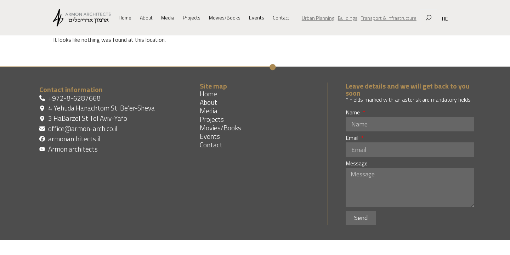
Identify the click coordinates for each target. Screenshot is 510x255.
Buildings (347, 18)
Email (353, 138)
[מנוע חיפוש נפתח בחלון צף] (428, 17)
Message (357, 164)
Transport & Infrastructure (388, 18)
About (146, 17)
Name (353, 113)
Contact (281, 17)
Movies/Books (224, 17)
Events (256, 17)
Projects (191, 17)
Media (167, 17)
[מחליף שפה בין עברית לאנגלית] (443, 18)
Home (125, 17)
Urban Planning (318, 18)
